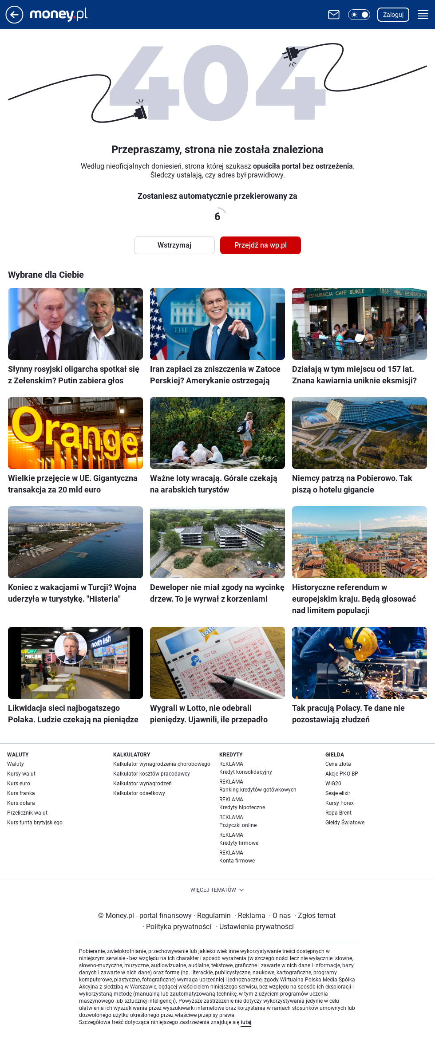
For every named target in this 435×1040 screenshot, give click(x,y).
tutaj (246, 1022)
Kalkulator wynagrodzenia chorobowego (161, 764)
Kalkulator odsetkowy (139, 793)
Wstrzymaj (174, 245)
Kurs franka (21, 793)
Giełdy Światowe (344, 822)
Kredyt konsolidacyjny (245, 772)
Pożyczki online (238, 825)
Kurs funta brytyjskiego (35, 822)
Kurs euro (18, 783)
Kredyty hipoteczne (242, 807)
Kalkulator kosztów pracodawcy (151, 774)
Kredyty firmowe (238, 843)
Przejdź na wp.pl (260, 245)
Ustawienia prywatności (255, 926)
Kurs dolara (21, 803)
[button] (359, 14)
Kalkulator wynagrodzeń (142, 783)
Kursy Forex (339, 803)
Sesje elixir (337, 793)
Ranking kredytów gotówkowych (258, 790)
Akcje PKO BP (341, 774)
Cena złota (338, 764)
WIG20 (333, 783)
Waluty (15, 764)
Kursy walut (21, 774)
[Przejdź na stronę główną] (14, 21)
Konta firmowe (237, 861)
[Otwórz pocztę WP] (334, 15)
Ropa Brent (338, 813)
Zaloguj (393, 14)
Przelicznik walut (27, 813)
